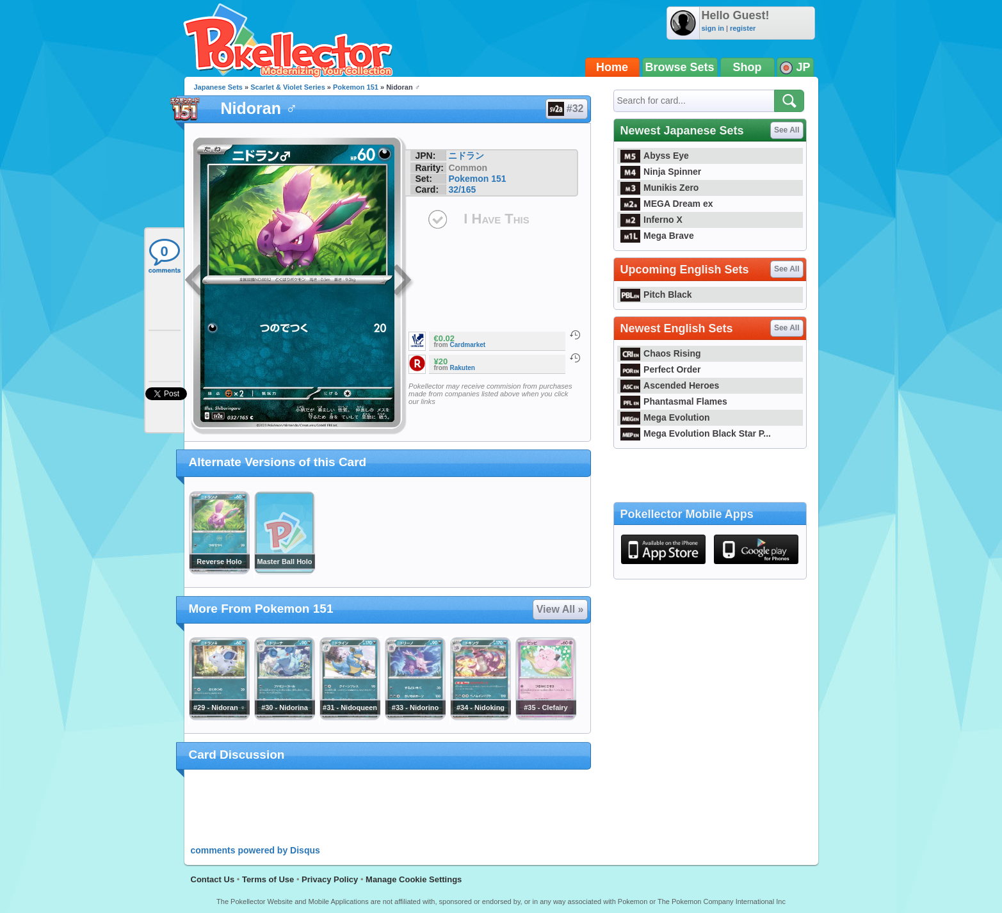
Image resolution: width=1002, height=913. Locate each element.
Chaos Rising (660, 353)
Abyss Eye (654, 155)
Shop (747, 67)
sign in (713, 28)
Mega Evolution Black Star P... (696, 433)
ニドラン (466, 155)
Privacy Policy (330, 879)
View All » (560, 609)
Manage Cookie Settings (414, 879)
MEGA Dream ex (666, 203)
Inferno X (651, 219)
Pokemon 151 (355, 87)
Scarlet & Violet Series (287, 87)
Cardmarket (468, 344)
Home (612, 67)
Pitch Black (656, 294)
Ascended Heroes (670, 385)
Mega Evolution (665, 417)
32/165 (462, 189)
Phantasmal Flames (673, 401)
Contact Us (213, 879)
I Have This (496, 219)
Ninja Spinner (661, 171)
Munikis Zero (659, 187)
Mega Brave (657, 235)
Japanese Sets (218, 87)
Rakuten (462, 367)
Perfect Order (660, 369)
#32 (566, 109)
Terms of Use (268, 879)
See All (787, 129)
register (743, 28)
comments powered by (255, 850)
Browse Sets (680, 67)
